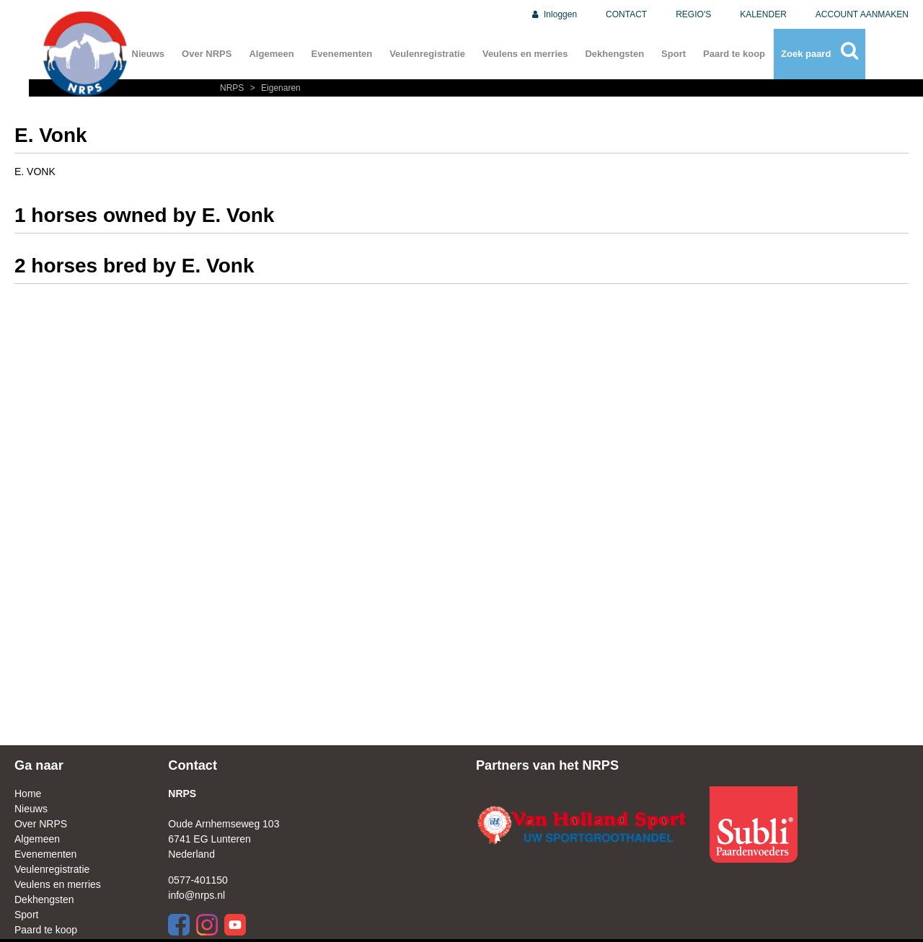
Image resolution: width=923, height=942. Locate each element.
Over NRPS (206, 53)
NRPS (233, 88)
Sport (673, 53)
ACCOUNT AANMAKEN (862, 14)
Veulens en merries (525, 53)
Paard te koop (734, 53)
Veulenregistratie (427, 53)
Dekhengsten (614, 53)
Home (27, 793)
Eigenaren (274, 88)
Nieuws (148, 53)
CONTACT (626, 14)
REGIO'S (693, 14)
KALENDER (763, 14)
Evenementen (342, 53)
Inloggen (553, 14)
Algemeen (271, 53)
